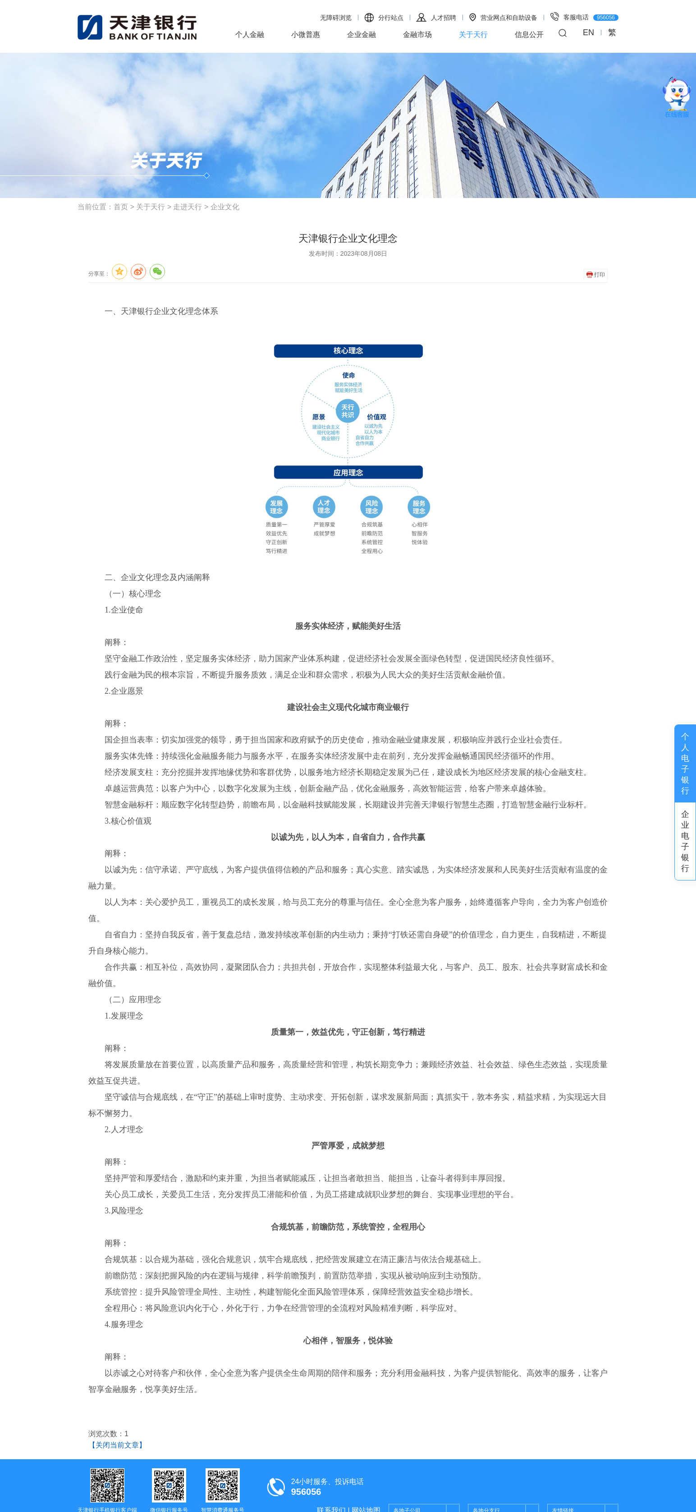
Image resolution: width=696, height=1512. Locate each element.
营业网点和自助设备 (503, 17)
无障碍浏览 (336, 17)
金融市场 (417, 34)
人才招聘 (436, 17)
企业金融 (361, 34)
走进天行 (187, 207)
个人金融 (249, 34)
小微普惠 (305, 34)
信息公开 (529, 34)
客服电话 (584, 16)
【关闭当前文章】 (117, 1445)
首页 (121, 207)
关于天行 (473, 34)
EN (588, 32)
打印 (595, 275)
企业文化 (225, 207)
